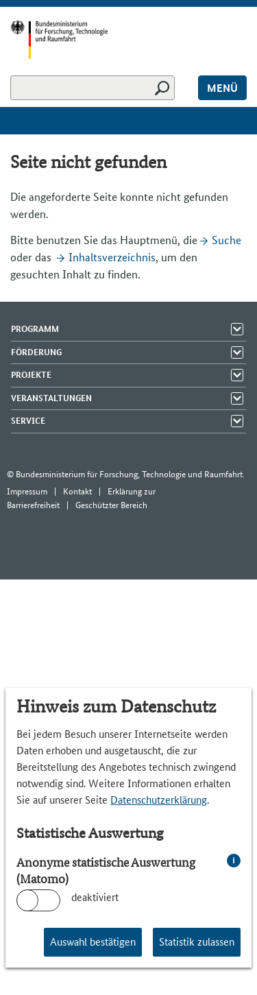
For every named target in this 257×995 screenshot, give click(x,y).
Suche (226, 240)
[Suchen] (92, 87)
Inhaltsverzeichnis (112, 257)
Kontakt (77, 491)
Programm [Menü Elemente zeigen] (35, 329)
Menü (222, 88)
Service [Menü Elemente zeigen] (28, 421)
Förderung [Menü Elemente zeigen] (36, 352)
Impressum (27, 491)
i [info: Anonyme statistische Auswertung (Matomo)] (233, 860)
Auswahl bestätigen (93, 941)
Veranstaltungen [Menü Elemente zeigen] (51, 398)
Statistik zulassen (196, 941)
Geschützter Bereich (111, 505)
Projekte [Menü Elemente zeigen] (31, 375)
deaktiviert (95, 897)
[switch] (38, 900)
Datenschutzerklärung (158, 799)
